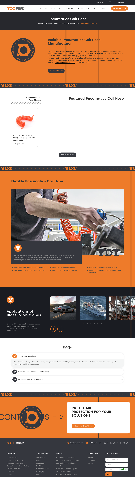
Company (91, 8)
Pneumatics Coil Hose (89, 23)
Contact (91, 463)
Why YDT (69, 8)
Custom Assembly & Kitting (66, 474)
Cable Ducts (11, 474)
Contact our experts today (65, 62)
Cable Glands (12, 457)
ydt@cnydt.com (95, 443)
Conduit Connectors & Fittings (18, 466)
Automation (40, 463)
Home (40, 23)
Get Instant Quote (119, 8)
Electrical (39, 466)
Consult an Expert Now (83, 426)
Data (38, 474)
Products (43, 8)
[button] (83, 323)
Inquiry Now (19, 144)
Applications (56, 8)
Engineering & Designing (65, 457)
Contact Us (103, 8)
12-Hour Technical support (66, 471)
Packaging (40, 471)
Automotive (40, 457)
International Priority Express (66, 469)
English (123, 2)
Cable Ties (11, 471)
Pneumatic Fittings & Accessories (66, 23)
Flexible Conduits (13, 469)
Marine (38, 460)
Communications (42, 469)
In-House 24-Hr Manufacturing (67, 460)
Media (80, 8)
